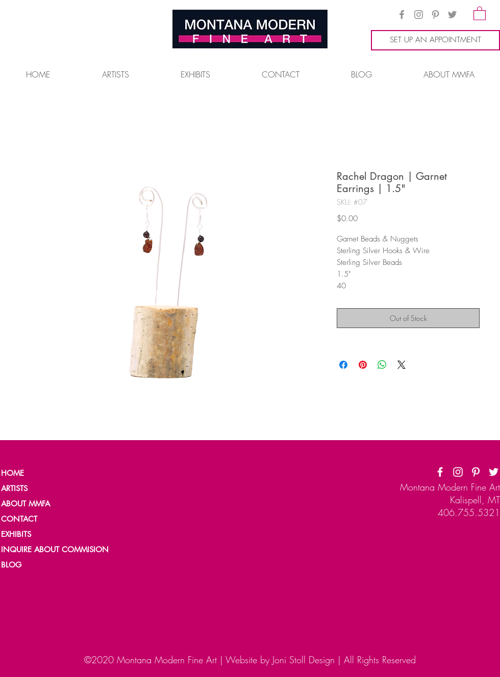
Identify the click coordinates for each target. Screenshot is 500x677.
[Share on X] (401, 365)
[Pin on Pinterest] (363, 365)
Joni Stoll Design (303, 660)
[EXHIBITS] (17, 534)
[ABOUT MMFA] (36, 503)
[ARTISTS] (36, 488)
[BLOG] (36, 565)
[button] (479, 13)
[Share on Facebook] (343, 365)
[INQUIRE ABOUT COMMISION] (59, 549)
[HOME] (36, 473)
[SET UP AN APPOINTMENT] (435, 40)
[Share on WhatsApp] (382, 365)
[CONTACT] (36, 519)
